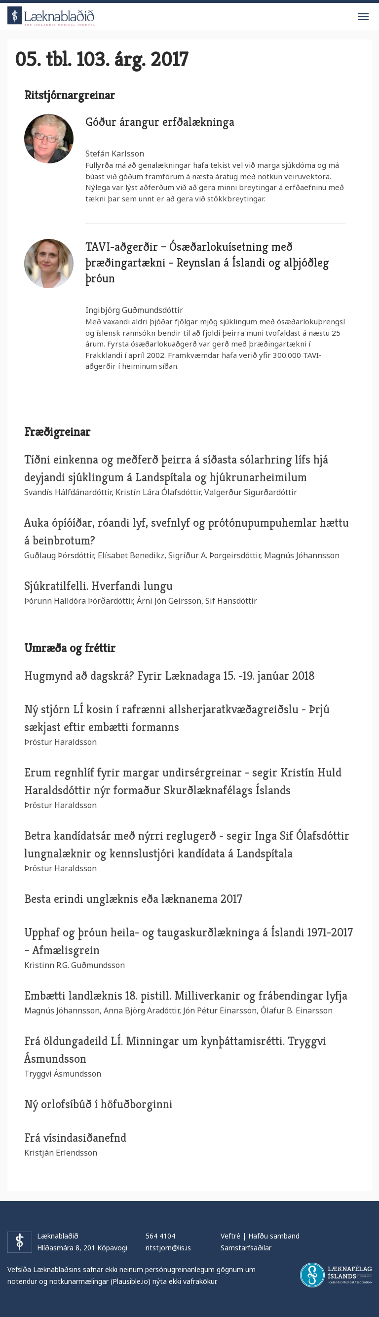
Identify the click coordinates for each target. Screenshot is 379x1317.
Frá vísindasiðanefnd (75, 1137)
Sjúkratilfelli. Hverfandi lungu (98, 586)
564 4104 (160, 1235)
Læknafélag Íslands (336, 1275)
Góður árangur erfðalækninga (159, 122)
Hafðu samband (274, 1235)
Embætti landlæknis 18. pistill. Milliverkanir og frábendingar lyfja (185, 995)
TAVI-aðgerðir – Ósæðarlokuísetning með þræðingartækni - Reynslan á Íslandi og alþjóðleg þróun (207, 262)
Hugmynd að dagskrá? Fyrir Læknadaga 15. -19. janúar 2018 (169, 675)
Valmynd (363, 17)
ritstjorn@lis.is (168, 1247)
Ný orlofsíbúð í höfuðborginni (98, 1104)
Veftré (230, 1235)
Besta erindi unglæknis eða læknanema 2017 (133, 898)
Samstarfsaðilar (246, 1247)
